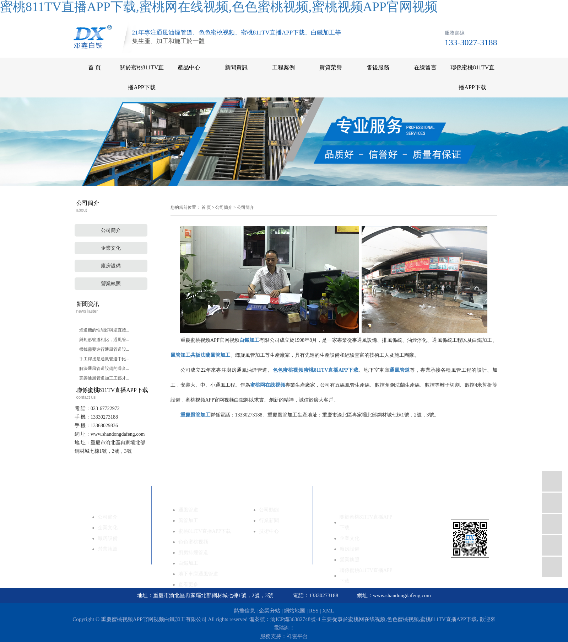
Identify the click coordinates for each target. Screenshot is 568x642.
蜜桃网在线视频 (366, 619)
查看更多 (188, 584)
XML (328, 611)
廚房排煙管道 (193, 552)
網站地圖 (294, 611)
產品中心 (189, 67)
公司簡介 (111, 230)
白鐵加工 (188, 563)
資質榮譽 (330, 67)
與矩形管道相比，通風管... (104, 339)
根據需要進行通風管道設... (104, 349)
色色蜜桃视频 (193, 542)
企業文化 (111, 248)
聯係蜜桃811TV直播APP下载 (472, 77)
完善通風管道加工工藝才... (104, 378)
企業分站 (269, 611)
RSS (314, 611)
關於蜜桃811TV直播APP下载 (142, 77)
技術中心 (269, 531)
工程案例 (283, 67)
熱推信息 (244, 611)
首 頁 (94, 67)
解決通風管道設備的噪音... (104, 368)
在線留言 (425, 67)
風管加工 (188, 520)
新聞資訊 (236, 67)
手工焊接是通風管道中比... (104, 358)
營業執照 (111, 283)
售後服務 (378, 67)
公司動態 (269, 510)
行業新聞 (269, 520)
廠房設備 (111, 266)
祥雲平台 (297, 636)
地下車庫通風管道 (198, 574)
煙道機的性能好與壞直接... (104, 330)
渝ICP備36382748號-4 (295, 619)
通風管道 (188, 510)
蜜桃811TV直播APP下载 (204, 531)
